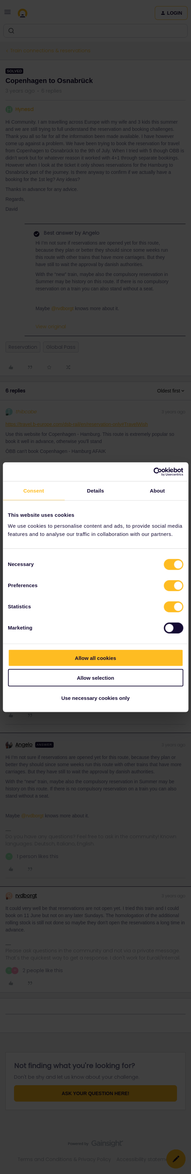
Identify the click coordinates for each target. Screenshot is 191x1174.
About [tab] (157, 491)
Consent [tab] (33, 491)
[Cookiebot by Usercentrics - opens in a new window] (153, 471)
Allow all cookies (95, 658)
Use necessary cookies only (95, 698)
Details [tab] (95, 491)
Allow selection (95, 678)
